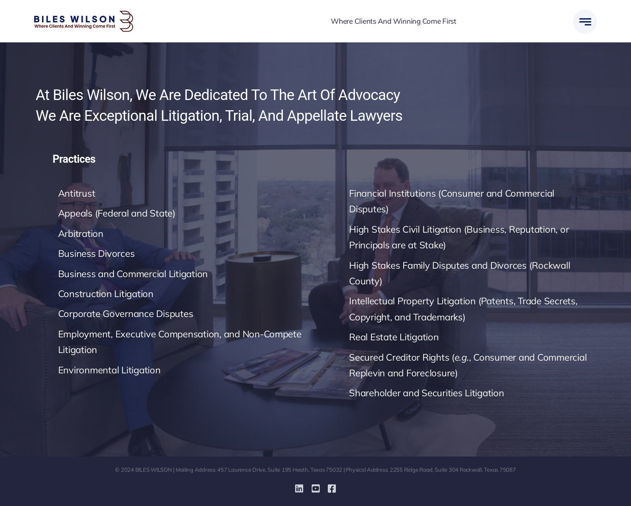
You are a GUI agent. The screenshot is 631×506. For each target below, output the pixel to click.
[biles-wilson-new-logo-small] (84, 14)
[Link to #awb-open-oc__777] (585, 22)
